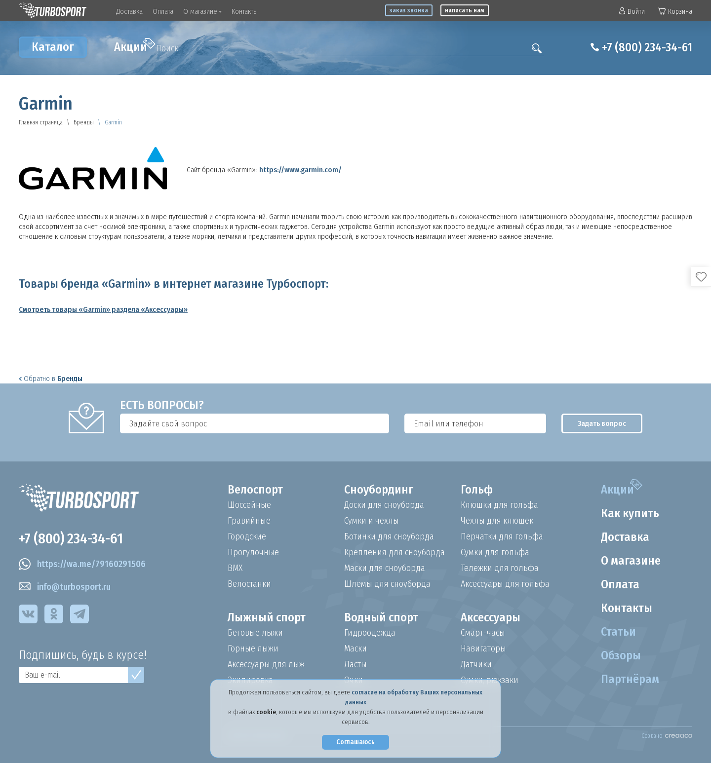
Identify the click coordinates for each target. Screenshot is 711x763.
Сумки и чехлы (371, 520)
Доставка (129, 11)
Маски (355, 648)
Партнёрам (630, 679)
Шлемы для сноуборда (387, 583)
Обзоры (621, 655)
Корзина (675, 11)
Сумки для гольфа (495, 552)
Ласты (355, 664)
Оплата (163, 11)
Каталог (53, 47)
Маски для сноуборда (384, 568)
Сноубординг (378, 490)
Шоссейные (249, 504)
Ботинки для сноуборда (389, 536)
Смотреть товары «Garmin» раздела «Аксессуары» (103, 309)
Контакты (245, 11)
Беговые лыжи (255, 632)
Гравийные (249, 520)
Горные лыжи (253, 648)
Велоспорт (255, 490)
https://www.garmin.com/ (300, 169)
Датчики (476, 664)
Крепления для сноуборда (394, 552)
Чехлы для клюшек (497, 520)
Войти (632, 11)
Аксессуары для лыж (266, 664)
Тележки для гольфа (500, 568)
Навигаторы (483, 648)
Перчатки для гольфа (502, 536)
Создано (666, 735)
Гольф (477, 490)
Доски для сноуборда (384, 504)
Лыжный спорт (267, 617)
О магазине (202, 11)
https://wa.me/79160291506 (82, 564)
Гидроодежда (369, 632)
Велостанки (249, 583)
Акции (135, 46)
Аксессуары (490, 617)
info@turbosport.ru (65, 586)
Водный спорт (381, 617)
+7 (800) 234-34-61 (647, 47)
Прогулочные (253, 552)
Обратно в (50, 378)
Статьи (618, 632)
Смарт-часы (483, 632)
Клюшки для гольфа (499, 504)
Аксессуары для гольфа (505, 583)
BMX (235, 568)
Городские (247, 536)
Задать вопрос (602, 423)
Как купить (630, 513)
